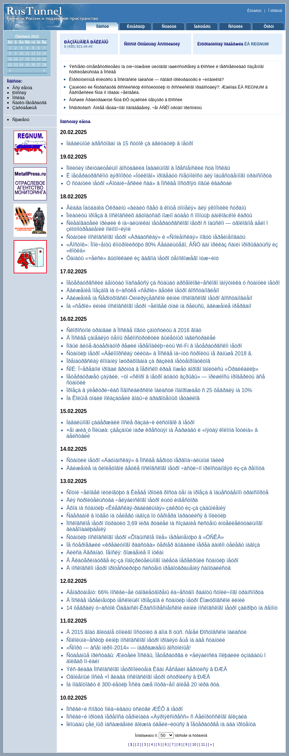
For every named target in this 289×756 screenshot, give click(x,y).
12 (33, 53)
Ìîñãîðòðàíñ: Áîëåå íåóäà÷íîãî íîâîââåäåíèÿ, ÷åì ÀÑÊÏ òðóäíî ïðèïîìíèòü (135, 107)
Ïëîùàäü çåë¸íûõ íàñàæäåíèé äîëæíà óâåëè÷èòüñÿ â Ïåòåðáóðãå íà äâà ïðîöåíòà (161, 724)
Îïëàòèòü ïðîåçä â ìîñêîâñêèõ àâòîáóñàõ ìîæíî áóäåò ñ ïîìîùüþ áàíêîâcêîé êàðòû (159, 215)
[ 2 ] (138, 744)
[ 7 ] (173, 744)
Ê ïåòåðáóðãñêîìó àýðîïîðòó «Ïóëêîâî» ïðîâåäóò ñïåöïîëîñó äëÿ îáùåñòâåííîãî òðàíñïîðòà (169, 175)
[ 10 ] (194, 744)
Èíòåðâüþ (136, 26)
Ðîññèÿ (19, 92)
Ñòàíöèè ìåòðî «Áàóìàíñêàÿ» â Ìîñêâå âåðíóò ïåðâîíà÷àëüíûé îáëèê (145, 460)
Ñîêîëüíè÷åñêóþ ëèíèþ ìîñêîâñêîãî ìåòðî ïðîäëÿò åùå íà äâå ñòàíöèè (145, 640)
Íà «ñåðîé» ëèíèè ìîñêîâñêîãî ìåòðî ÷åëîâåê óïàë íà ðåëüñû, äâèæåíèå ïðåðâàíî (158, 306)
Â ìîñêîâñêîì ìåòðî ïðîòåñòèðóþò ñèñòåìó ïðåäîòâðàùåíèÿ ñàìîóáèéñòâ (148, 568)
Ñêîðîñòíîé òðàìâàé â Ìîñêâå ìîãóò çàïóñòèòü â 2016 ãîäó (134, 330)
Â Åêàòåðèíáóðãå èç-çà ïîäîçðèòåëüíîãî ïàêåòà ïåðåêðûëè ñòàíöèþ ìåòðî (152, 560)
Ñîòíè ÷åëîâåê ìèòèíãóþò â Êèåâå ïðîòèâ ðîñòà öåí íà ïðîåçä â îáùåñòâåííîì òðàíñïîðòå (167, 492)
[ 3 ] (145, 744)
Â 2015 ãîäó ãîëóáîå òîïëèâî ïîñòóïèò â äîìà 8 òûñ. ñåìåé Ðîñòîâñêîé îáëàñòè (156, 632)
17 (21, 59)
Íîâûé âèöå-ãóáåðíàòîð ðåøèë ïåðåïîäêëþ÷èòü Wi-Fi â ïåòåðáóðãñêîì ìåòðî (154, 346)
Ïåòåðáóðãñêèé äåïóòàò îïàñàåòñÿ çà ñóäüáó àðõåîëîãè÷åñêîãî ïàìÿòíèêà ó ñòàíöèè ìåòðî (173, 283)
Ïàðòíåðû (202, 26)
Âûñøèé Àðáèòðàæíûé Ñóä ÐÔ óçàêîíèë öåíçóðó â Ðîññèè (125, 99)
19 (33, 59)
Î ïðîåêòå (275, 11)
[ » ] (211, 744)
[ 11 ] (203, 744)
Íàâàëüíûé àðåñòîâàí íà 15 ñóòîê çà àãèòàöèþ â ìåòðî (129, 143)
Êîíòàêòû (254, 11)
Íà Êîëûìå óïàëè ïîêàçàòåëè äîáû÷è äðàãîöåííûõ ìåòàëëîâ (133, 398)
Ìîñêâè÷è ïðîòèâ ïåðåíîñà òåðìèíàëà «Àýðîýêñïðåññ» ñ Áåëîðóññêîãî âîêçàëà (156, 717)
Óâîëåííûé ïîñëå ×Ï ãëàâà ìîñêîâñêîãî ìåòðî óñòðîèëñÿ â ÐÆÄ (138, 677)
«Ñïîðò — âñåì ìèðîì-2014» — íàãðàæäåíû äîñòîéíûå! (128, 648)
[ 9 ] (186, 744)
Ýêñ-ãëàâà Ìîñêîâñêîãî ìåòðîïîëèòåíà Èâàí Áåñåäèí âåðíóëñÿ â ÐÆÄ (146, 669)
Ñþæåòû (20, 119)
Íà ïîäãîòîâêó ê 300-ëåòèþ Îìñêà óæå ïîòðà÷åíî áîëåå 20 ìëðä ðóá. (143, 684)
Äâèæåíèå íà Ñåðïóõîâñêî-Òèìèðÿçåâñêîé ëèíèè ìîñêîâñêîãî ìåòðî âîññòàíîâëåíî (159, 298)
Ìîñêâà (18, 97)
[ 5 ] (159, 744)
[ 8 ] (179, 744)
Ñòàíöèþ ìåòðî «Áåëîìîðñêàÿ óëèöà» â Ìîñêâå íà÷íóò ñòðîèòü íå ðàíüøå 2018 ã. (159, 353)
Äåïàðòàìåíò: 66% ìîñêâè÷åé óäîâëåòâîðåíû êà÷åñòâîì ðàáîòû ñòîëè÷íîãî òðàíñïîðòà (165, 592)
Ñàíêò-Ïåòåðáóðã (29, 102)
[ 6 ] (166, 744)
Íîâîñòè (102, 26)
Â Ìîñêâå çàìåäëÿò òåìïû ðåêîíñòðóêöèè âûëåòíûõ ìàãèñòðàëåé (141, 338)
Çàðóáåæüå (24, 107)
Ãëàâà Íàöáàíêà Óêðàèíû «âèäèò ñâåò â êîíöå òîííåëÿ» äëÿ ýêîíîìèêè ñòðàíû (156, 208)
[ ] (131, 744)
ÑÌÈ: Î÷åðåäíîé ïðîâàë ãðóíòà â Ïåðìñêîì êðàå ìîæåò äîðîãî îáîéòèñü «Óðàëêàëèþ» (162, 369)
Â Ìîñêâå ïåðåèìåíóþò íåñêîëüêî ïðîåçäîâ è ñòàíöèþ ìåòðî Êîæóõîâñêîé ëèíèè (155, 600)
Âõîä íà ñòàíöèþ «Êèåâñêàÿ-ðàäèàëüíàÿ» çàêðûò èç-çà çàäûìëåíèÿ (146, 508)
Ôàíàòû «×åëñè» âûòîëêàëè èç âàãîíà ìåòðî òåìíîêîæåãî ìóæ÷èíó (142, 258)
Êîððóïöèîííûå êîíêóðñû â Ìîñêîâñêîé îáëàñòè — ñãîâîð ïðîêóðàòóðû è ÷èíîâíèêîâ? (146, 79)
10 (21, 53)
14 (44, 53)
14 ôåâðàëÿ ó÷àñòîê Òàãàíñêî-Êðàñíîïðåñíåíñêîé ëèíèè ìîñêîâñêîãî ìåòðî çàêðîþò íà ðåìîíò (172, 608)
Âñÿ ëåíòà (22, 87)
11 (27, 53)
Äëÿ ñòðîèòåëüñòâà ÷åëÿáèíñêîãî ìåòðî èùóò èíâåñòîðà (132, 500)
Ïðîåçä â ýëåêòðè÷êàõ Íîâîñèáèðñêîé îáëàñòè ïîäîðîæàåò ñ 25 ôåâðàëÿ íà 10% (159, 390)
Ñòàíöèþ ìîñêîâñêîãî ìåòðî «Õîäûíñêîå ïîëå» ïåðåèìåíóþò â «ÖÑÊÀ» (145, 537)
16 (16, 59)
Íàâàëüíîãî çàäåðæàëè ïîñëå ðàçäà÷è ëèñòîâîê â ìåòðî (130, 422)
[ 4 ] (152, 744)
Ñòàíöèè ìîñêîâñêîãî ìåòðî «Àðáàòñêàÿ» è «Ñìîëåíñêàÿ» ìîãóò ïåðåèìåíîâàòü (155, 237)
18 (27, 59)
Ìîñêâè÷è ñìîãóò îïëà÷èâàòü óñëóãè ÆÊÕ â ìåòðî (124, 709)
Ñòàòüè (169, 26)
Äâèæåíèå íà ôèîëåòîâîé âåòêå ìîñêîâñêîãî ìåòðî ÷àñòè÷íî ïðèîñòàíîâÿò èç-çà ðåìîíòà (165, 468)
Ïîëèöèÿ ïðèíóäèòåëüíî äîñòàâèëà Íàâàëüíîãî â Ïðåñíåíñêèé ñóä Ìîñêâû (148, 168)
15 (10, 59)
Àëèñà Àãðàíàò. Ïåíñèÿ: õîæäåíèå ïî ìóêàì (115, 552)
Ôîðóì (269, 26)
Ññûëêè (235, 26)
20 (39, 59)
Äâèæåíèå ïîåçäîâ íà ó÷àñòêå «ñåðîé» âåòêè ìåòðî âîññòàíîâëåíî (142, 290)
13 (39, 53)
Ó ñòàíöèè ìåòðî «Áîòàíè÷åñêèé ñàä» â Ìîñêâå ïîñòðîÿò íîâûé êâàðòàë (149, 183)
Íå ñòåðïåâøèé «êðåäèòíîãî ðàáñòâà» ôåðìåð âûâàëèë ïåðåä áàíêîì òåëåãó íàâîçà (163, 545)
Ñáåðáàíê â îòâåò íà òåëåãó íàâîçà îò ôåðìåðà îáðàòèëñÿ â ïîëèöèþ (146, 515)
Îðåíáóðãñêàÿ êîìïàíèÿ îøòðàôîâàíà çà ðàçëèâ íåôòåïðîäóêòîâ (138, 361)
